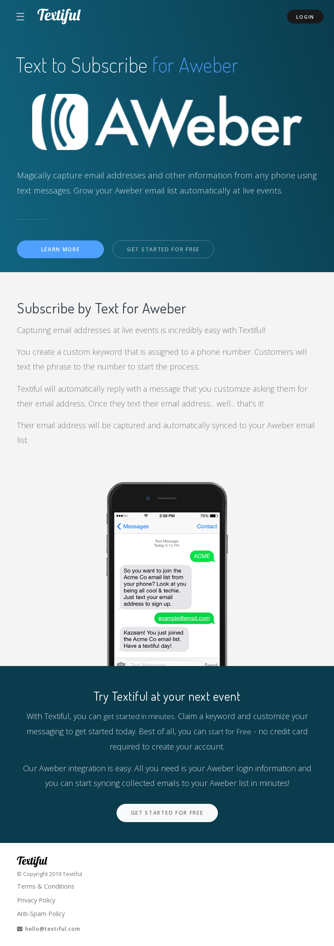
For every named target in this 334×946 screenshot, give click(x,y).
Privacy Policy (37, 898)
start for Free (230, 731)
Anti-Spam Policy (42, 912)
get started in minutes (138, 716)
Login (305, 16)
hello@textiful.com (51, 929)
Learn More (60, 249)
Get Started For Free (166, 250)
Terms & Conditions (47, 884)
